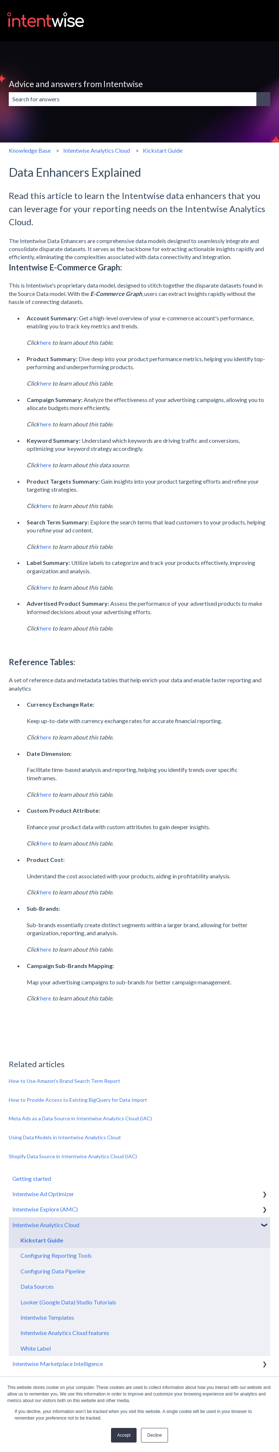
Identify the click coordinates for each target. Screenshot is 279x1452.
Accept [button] (124, 1435)
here (45, 342)
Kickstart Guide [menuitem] (41, 1240)
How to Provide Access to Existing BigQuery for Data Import (78, 1100)
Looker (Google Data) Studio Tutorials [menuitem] (68, 1302)
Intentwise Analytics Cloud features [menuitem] (64, 1332)
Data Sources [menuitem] (37, 1286)
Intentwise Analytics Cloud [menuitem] (45, 1224)
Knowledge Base (30, 150)
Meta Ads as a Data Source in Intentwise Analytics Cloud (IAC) (80, 1118)
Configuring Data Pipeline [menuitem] (52, 1271)
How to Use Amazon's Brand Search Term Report (64, 1081)
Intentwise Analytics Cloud (96, 150)
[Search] (263, 99)
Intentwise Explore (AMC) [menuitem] (45, 1209)
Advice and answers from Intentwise (76, 84)
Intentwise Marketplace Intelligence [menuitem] (57, 1363)
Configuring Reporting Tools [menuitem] (56, 1255)
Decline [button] (154, 1435)
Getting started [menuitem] (31, 1178)
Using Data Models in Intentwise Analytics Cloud (65, 1137)
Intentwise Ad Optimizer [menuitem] (43, 1193)
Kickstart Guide (163, 150)
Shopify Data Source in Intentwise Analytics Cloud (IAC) (73, 1156)
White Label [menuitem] (35, 1348)
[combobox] (132, 99)
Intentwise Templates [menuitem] (47, 1317)
